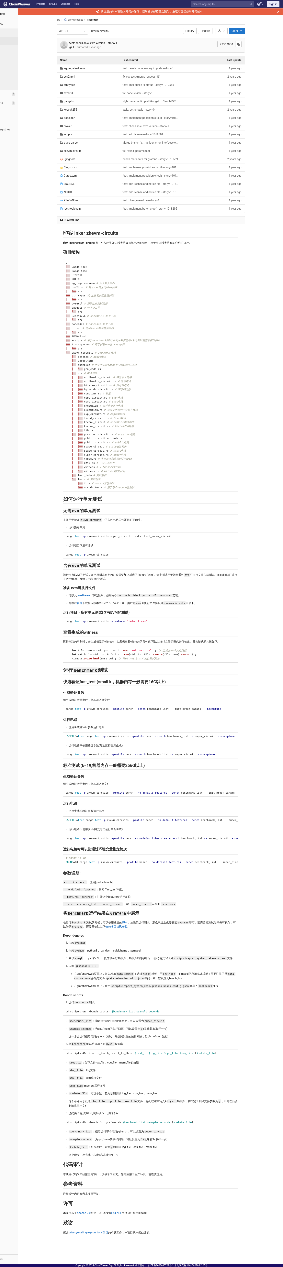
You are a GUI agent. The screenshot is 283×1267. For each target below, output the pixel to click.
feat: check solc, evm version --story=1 (106, 43)
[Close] (278, 11)
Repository (105, 19)
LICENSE (129, 1213)
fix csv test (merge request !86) (154, 76)
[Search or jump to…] (223, 4)
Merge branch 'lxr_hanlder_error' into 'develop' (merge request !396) (163, 142)
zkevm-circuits (112, 31)
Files (11, 40)
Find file (218, 30)
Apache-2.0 (96, 1213)
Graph (11, 77)
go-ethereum (97, 595)
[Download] (234, 31)
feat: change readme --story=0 (153, 200)
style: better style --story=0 (151, 109)
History (202, 30)
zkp (71, 19)
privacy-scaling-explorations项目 (100, 1232)
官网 (92, 603)
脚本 (137, 922)
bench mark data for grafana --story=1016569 (162, 159)
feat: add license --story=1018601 (155, 134)
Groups (53, 4)
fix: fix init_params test (149, 150)
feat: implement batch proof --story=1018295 (162, 208)
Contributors (15, 70)
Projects (40, 4)
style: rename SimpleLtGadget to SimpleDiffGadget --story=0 (163, 101)
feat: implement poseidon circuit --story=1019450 (163, 117)
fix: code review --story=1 (150, 93)
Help (76, 4)
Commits (13, 48)
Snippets (65, 4)
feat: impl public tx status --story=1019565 (161, 84)
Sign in (273, 4)
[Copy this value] (251, 44)
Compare (13, 84)
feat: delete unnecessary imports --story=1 (161, 68)
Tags (11, 62)
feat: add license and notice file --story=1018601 (163, 183)
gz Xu (85, 47)
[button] (21, 1259)
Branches (13, 55)
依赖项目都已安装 (129, 926)
